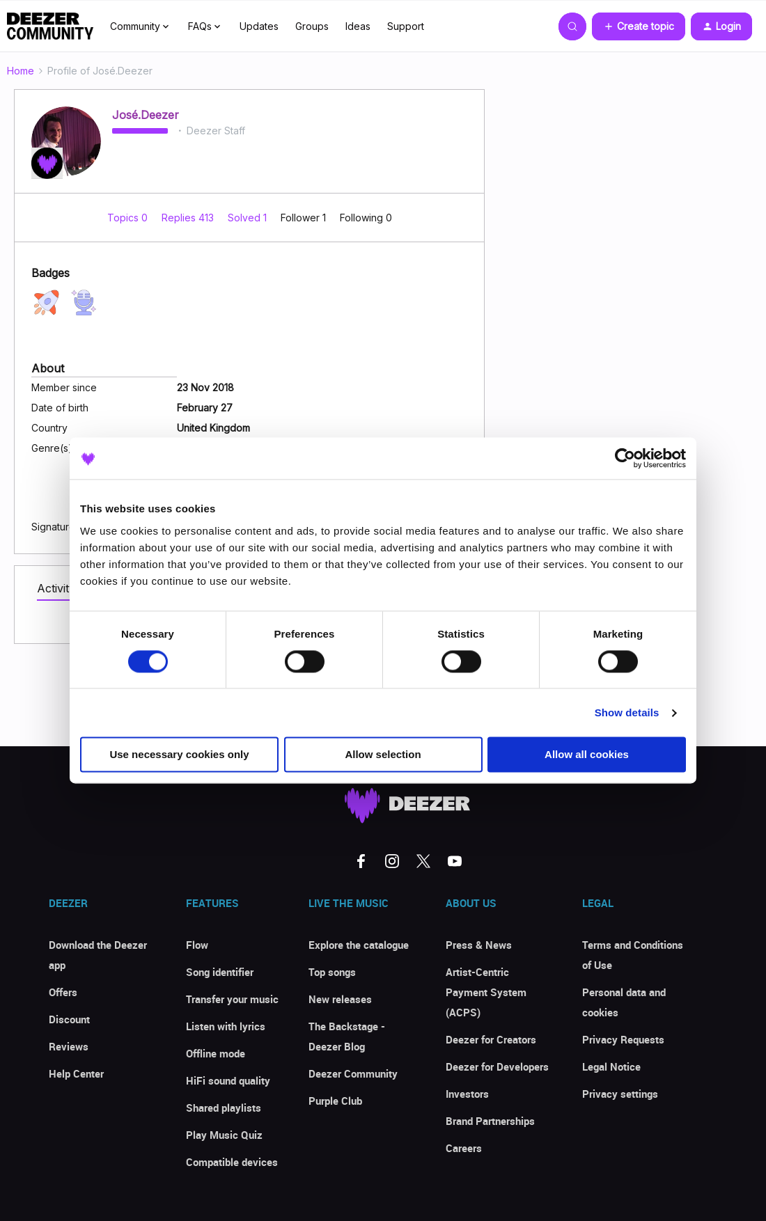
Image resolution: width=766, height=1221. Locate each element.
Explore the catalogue (358, 945)
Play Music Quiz (224, 1135)
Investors (467, 1094)
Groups (312, 26)
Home (20, 71)
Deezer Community (353, 1073)
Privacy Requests (623, 1039)
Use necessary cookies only (179, 755)
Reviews (68, 1046)
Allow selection (383, 755)
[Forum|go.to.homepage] (50, 26)
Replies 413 (189, 217)
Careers (464, 1148)
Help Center (76, 1073)
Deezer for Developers (497, 1066)
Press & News (479, 945)
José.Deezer (145, 115)
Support (405, 26)
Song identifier (219, 972)
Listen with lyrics (225, 1026)
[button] (638, 26)
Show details (627, 712)
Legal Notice (611, 1066)
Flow (197, 945)
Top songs (332, 972)
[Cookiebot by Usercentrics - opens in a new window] (625, 458)
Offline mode (215, 1053)
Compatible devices (232, 1162)
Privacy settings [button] (620, 1094)
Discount (69, 1019)
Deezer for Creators (491, 1039)
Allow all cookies (587, 755)
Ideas (357, 26)
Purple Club (335, 1101)
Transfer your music (232, 999)
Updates (259, 26)
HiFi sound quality (228, 1080)
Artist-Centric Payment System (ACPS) (486, 992)
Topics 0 (128, 217)
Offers (63, 992)
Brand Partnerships (490, 1121)
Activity (56, 588)
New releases (340, 999)
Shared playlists (223, 1107)
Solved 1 (248, 217)
